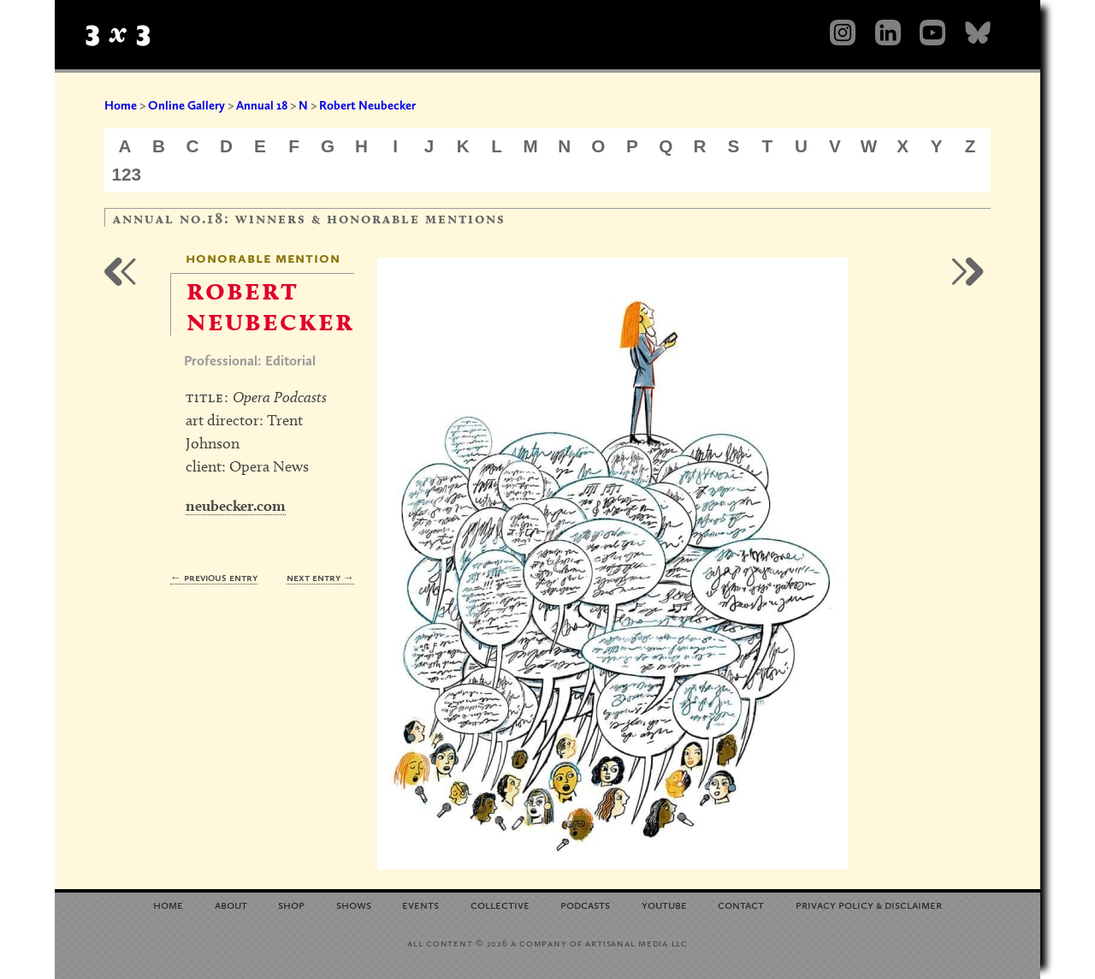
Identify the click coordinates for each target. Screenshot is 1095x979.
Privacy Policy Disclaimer (869, 904)
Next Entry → (320, 577)
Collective (500, 904)
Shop (291, 904)
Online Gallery (186, 105)
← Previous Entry (213, 577)
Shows (353, 904)
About (231, 904)
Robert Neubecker (367, 105)
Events (420, 904)
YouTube (664, 904)
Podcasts (585, 904)
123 (127, 174)
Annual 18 (261, 105)
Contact (741, 904)
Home (120, 105)
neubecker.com (236, 505)
